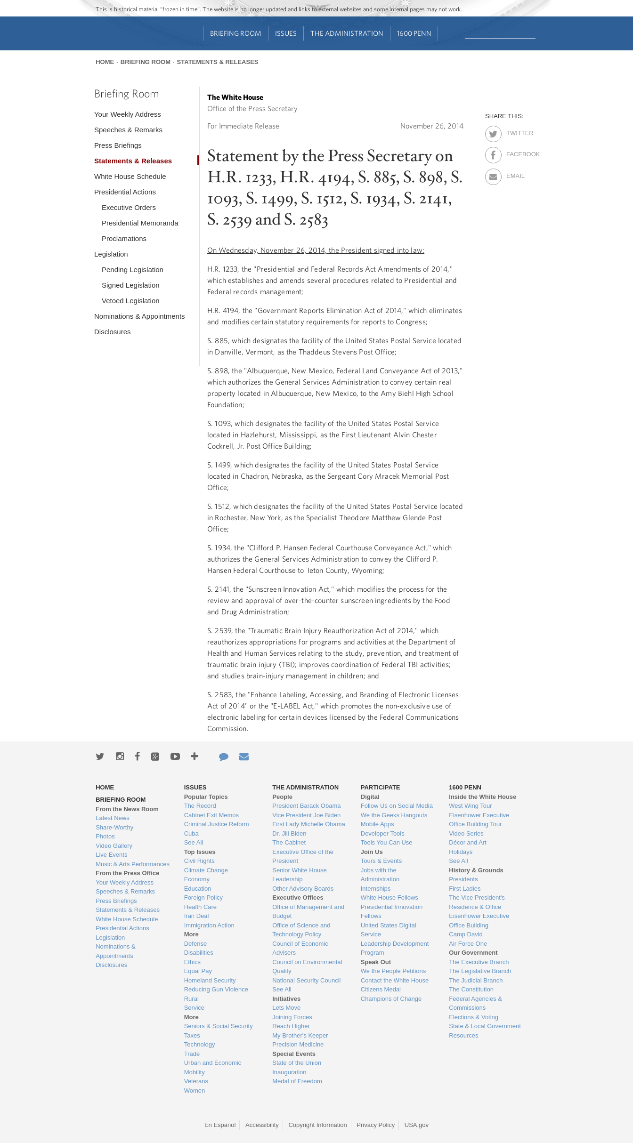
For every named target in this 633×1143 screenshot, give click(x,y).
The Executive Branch (479, 962)
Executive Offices (297, 897)
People (282, 796)
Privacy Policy (376, 1124)
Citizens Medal (381, 989)
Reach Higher (291, 1026)
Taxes (192, 1035)
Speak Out (376, 962)
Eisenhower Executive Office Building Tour (479, 820)
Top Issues (200, 851)
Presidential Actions (125, 192)
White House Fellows (389, 897)
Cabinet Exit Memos (211, 815)
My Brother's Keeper (300, 1035)
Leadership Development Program (395, 948)
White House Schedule (130, 176)
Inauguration (289, 1072)
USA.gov (417, 1124)
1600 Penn (414, 33)
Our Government (473, 952)
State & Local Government (484, 1026)
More (191, 934)
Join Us (372, 851)
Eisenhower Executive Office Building (479, 920)
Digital (370, 796)
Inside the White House (482, 796)
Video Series (466, 833)
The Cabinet (289, 842)
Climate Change (206, 870)
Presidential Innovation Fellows (392, 911)
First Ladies (464, 888)
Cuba (191, 833)
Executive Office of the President (302, 856)
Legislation (111, 254)
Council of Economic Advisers (300, 948)
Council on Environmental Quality (307, 966)
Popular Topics (206, 796)
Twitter (514, 131)
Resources (463, 1035)
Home (105, 61)
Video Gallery (114, 845)
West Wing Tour (470, 805)
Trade (192, 1053)
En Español (220, 1124)
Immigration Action (209, 925)
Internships (376, 888)
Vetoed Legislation (131, 301)
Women (194, 1090)
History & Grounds (476, 870)
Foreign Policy (203, 897)
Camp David (466, 934)
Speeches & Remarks (128, 130)
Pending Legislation (132, 270)
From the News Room (127, 809)
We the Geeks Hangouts (394, 815)
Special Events (294, 1053)
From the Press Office (127, 873)
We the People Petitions (393, 970)
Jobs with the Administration (380, 875)
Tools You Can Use (387, 842)
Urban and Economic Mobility (212, 1067)
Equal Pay (198, 970)
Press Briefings (118, 145)
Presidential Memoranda (140, 223)
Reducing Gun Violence (216, 989)
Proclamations (124, 238)
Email (514, 174)
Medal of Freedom (297, 1081)
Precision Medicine (298, 1044)
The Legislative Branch (480, 970)
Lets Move (286, 1007)
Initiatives (286, 998)
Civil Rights (199, 860)
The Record (200, 805)
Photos (105, 836)
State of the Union (296, 1062)
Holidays (460, 851)
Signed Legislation (131, 285)
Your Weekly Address (127, 114)
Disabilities (198, 952)
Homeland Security (210, 980)
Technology (199, 1044)
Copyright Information (317, 1124)
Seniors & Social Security (218, 1026)
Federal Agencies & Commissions (475, 1003)
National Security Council (306, 980)
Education (197, 888)
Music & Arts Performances (133, 864)
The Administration (346, 33)
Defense (195, 943)
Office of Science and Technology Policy (301, 930)
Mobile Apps (377, 824)
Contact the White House (395, 980)
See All (193, 842)
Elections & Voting (473, 1017)
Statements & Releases (218, 61)
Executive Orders (129, 207)
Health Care (200, 906)
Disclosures (112, 332)
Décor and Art (468, 842)
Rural (191, 998)
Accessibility (262, 1124)
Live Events (111, 854)
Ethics (192, 962)
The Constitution (471, 989)
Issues (286, 33)
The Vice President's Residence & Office (477, 902)
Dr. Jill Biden (289, 833)
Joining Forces (292, 1017)
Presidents (463, 879)
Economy (197, 879)
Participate (380, 787)
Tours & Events (381, 860)
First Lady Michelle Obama (308, 824)
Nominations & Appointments (139, 316)
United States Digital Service (388, 930)
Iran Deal (196, 915)
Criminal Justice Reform (216, 824)
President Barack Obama (306, 805)
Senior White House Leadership (299, 875)
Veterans (196, 1081)
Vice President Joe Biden (306, 815)
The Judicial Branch (476, 980)
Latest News (113, 817)
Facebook (514, 152)
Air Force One (468, 943)
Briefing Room (235, 33)
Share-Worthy (114, 827)
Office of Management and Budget (308, 911)
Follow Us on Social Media (397, 805)
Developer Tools (383, 833)
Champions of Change (391, 998)
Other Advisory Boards (302, 888)
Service (194, 1007)
